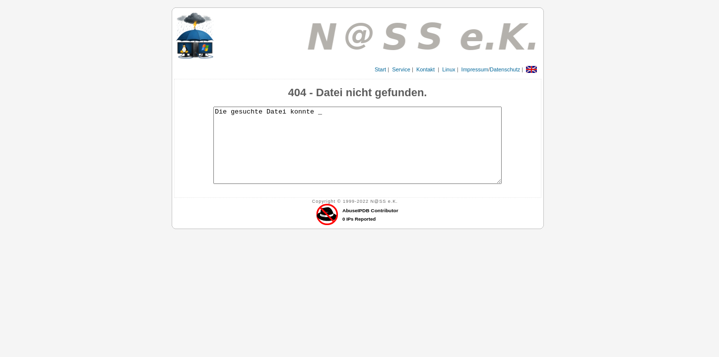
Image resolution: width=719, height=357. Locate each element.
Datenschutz (505, 69)
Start (380, 69)
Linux (448, 69)
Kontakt (425, 69)
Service (401, 69)
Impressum (474, 69)
